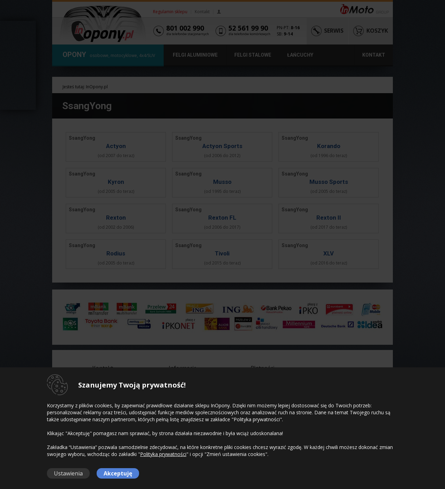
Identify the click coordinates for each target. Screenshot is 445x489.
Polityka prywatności (163, 454)
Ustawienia (68, 473)
